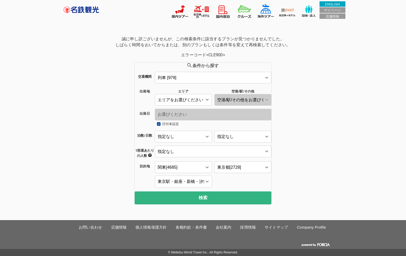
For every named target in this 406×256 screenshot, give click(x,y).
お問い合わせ (90, 227)
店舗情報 (332, 16)
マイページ (332, 10)
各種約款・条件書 (191, 227)
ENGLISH (332, 4)
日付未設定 (170, 124)
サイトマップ (276, 227)
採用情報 (248, 227)
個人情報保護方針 (151, 227)
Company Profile (311, 227)
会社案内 (223, 227)
